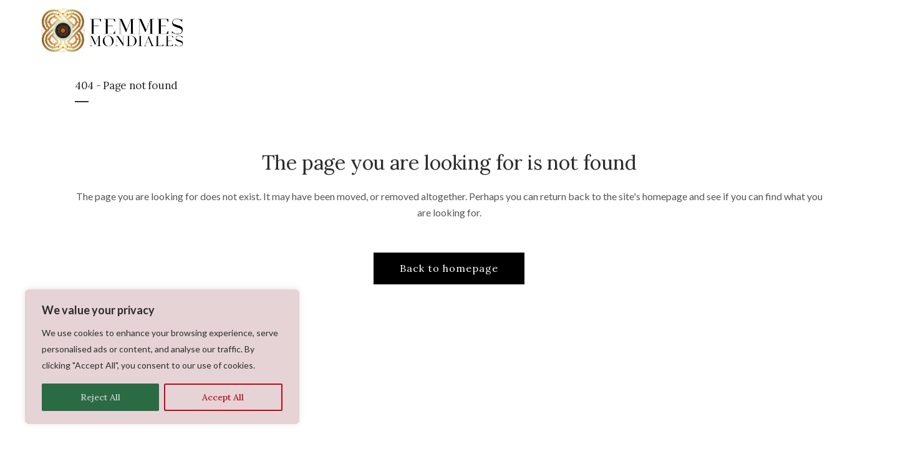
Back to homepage (449, 268)
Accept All (223, 397)
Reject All (100, 397)
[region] (162, 356)
